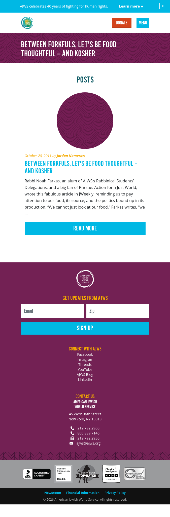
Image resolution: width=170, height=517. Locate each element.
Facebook (85, 354)
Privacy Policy (115, 493)
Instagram (85, 359)
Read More (85, 228)
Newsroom (52, 493)
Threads (85, 364)
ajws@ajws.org (88, 443)
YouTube (85, 369)
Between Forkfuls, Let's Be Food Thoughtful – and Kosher (81, 167)
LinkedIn (85, 379)
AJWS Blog (85, 374)
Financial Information (82, 493)
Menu (143, 23)
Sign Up (85, 328)
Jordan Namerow (71, 155)
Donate (121, 23)
